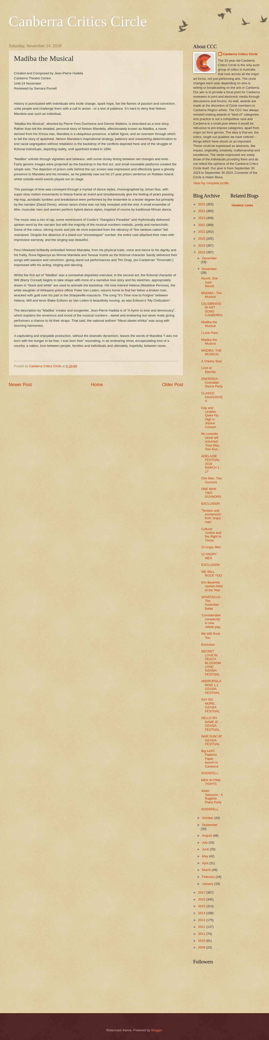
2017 (202, 892)
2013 (202, 920)
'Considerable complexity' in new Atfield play (211, 621)
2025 (202, 204)
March (207, 870)
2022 (202, 225)
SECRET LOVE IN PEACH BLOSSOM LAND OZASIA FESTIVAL (211, 662)
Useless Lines (242, 205)
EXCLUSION (210, 503)
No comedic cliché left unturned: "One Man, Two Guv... (210, 441)
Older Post (172, 384)
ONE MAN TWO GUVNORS (211, 492)
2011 (202, 934)
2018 (202, 252)
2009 (202, 947)
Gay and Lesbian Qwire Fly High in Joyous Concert (209, 417)
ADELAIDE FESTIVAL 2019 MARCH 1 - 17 (211, 463)
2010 (202, 941)
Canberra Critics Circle (78, 21)
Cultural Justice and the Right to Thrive (211, 534)
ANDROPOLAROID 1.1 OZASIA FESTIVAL (211, 686)
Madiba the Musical (209, 324)
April (205, 863)
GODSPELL (209, 773)
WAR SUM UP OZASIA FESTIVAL (211, 740)
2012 (202, 927)
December (209, 258)
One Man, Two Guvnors (211, 480)
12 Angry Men (211, 547)
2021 (202, 231)
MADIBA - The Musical (211, 295)
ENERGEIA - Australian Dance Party (212, 382)
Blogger (156, 1030)
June (206, 849)
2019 (202, 245)
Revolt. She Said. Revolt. (209, 282)
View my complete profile (211, 183)
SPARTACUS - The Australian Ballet (211, 602)
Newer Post (20, 384)
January (208, 884)
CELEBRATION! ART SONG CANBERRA (212, 309)
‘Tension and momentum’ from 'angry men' (211, 516)
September (210, 825)
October (208, 818)
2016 (202, 899)
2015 (202, 906)
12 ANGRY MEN (209, 556)
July (205, 842)
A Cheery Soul (211, 361)
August (207, 835)
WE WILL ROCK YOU (211, 573)
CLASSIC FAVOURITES (212, 397)
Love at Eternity (208, 369)
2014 (202, 913)
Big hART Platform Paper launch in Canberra (209, 758)
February (209, 877)
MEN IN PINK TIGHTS (211, 782)
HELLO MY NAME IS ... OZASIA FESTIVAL (211, 723)
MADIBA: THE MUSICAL (211, 352)
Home (97, 384)
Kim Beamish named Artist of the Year (212, 586)
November (209, 269)
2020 (202, 238)
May (205, 856)
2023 (202, 218)
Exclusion (208, 644)
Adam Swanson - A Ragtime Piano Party (212, 796)
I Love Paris (209, 333)
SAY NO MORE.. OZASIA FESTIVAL (210, 705)
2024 (202, 211)
